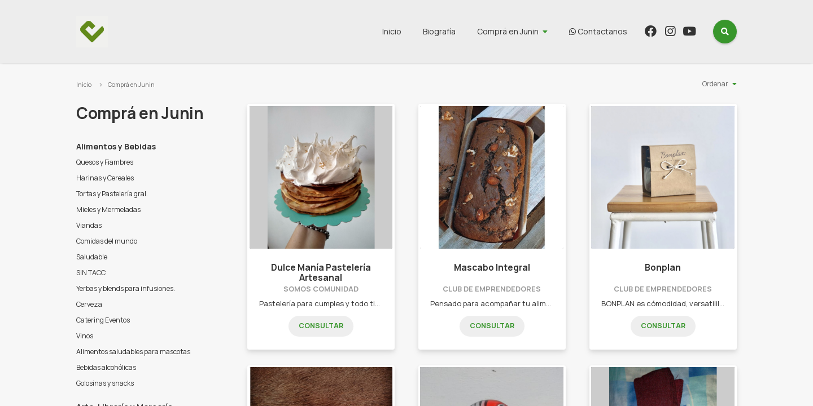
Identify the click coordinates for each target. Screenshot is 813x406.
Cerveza (89, 304)
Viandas (89, 225)
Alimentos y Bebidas (116, 146)
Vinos (84, 336)
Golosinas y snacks (105, 383)
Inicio (391, 31)
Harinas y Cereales (105, 178)
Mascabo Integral (492, 267)
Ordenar (715, 84)
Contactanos (598, 31)
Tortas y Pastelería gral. (112, 193)
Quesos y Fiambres (104, 162)
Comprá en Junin (508, 31)
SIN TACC (91, 272)
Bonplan (663, 267)
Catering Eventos (103, 320)
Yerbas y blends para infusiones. (125, 288)
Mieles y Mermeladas (108, 209)
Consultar (321, 325)
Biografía (439, 31)
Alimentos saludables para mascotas (133, 351)
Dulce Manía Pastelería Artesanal (321, 273)
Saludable (91, 257)
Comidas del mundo (106, 241)
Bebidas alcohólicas (106, 367)
